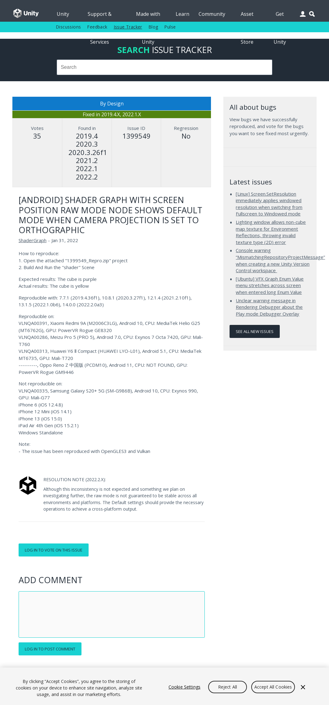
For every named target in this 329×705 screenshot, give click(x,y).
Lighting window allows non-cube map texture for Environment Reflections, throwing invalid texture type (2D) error (271, 232)
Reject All (227, 687)
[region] (164, 686)
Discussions (68, 27)
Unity (63, 14)
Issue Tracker (128, 27)
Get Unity (280, 16)
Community (212, 14)
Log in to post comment (50, 649)
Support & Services (100, 16)
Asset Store (247, 16)
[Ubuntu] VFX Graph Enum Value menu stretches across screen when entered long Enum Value (270, 285)
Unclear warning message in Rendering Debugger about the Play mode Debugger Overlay (269, 307)
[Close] (303, 687)
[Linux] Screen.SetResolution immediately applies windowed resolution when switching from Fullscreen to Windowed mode (269, 204)
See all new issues (255, 331)
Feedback (97, 27)
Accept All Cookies (273, 687)
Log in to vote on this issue (53, 550)
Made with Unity (148, 16)
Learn (182, 14)
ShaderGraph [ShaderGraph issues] (32, 240)
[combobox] (164, 67)
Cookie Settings (184, 687)
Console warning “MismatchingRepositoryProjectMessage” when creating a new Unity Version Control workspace (280, 260)
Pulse (170, 27)
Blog (153, 27)
